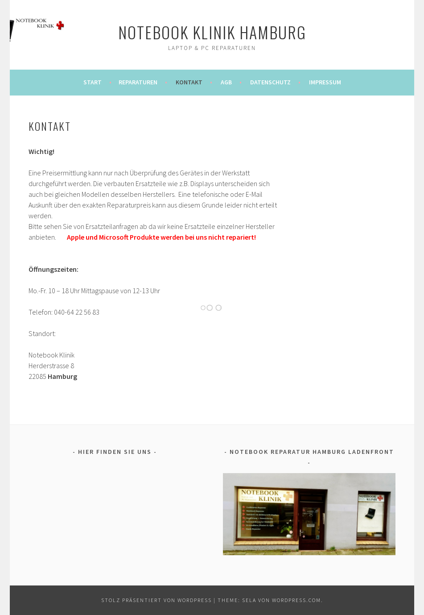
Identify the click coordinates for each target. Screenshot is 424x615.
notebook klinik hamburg (212, 32)
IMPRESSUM (325, 82)
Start (92, 82)
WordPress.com (296, 600)
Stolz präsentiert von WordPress (156, 600)
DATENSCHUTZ (270, 82)
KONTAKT (189, 82)
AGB (226, 82)
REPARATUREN (138, 82)
